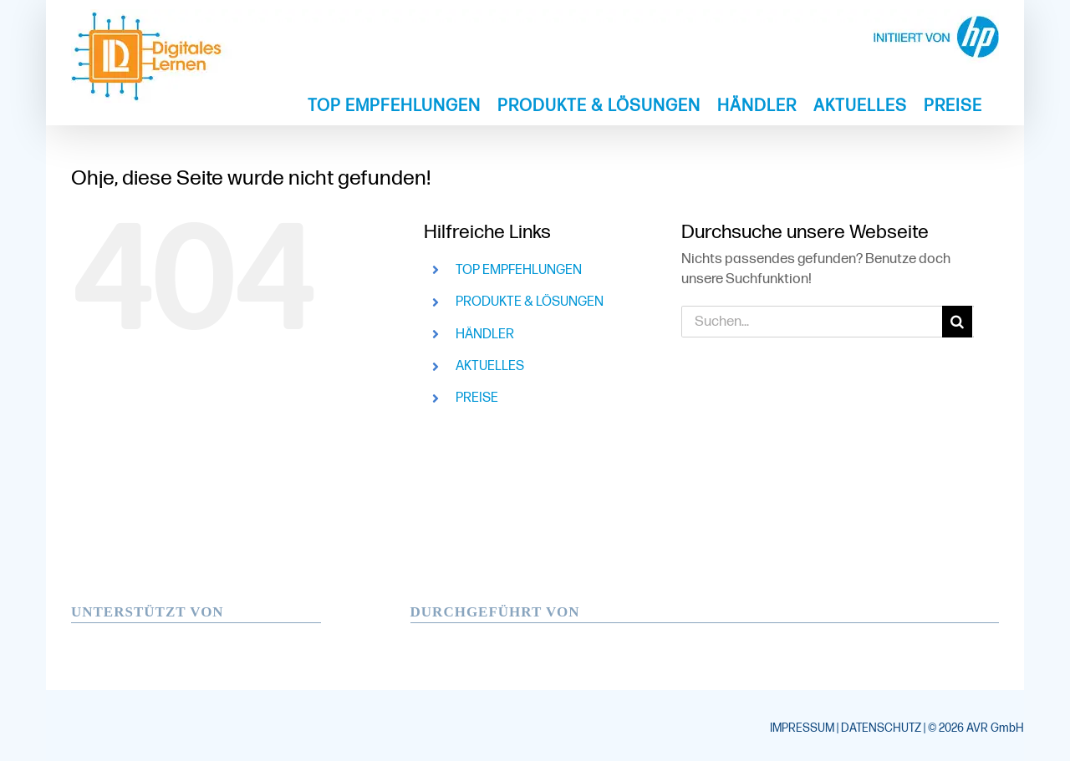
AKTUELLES (490, 366)
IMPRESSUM (802, 728)
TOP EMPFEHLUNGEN (519, 270)
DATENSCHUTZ (881, 728)
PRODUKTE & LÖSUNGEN (530, 302)
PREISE (477, 398)
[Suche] (958, 321)
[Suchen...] (811, 321)
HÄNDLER (485, 334)
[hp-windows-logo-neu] (184, 629)
